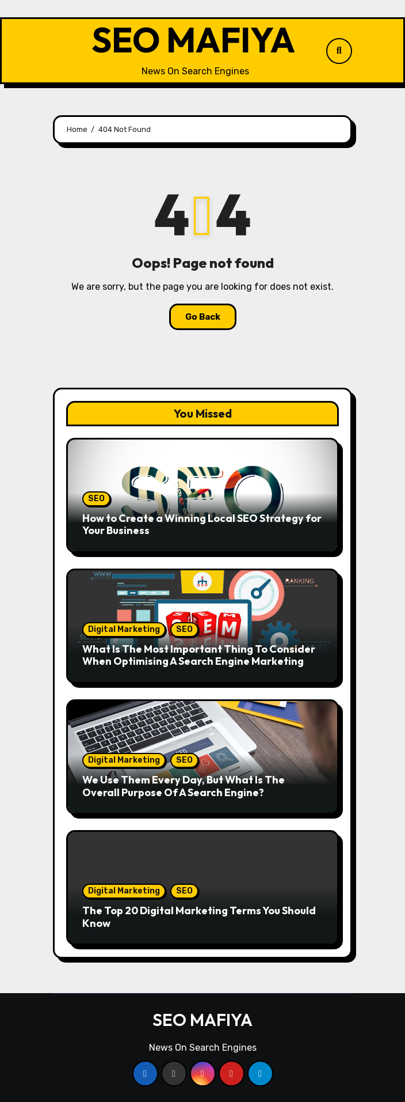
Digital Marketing (124, 629)
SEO (96, 498)
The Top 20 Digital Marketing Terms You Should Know (199, 917)
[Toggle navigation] (56, 50)
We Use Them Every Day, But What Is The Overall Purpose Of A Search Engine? (183, 786)
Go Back (202, 317)
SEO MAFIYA (193, 40)
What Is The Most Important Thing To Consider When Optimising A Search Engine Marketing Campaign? (198, 661)
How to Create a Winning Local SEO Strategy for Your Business (202, 524)
